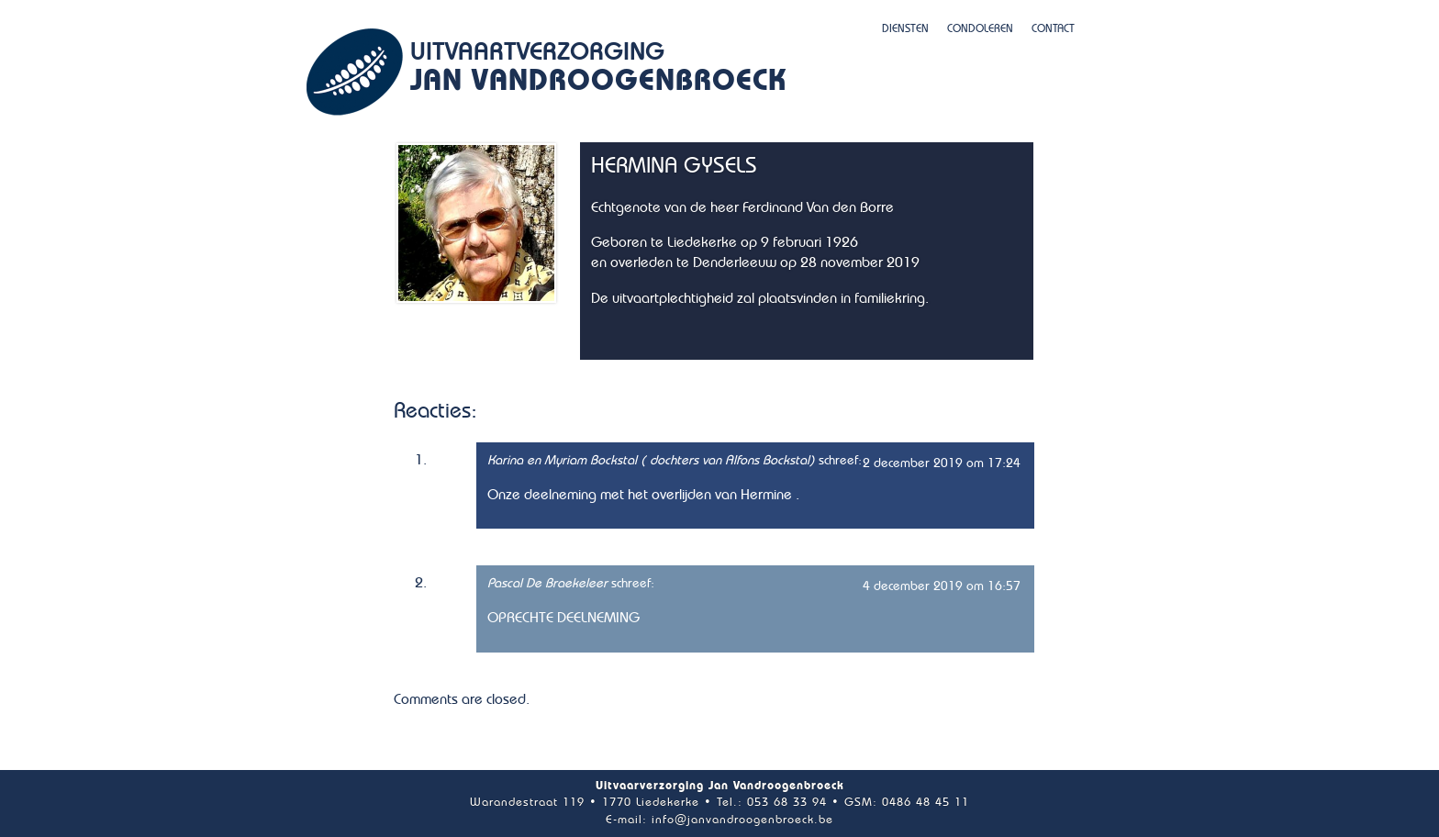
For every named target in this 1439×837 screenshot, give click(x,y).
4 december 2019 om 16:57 (942, 586)
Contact (1053, 28)
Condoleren (980, 28)
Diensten (905, 28)
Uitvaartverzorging (598, 69)
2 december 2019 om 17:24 (942, 463)
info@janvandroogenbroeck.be (742, 820)
